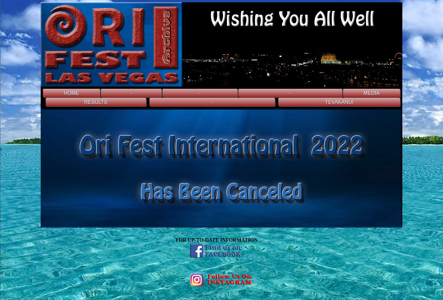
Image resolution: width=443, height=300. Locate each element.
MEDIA (371, 93)
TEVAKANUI (339, 102)
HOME (71, 93)
